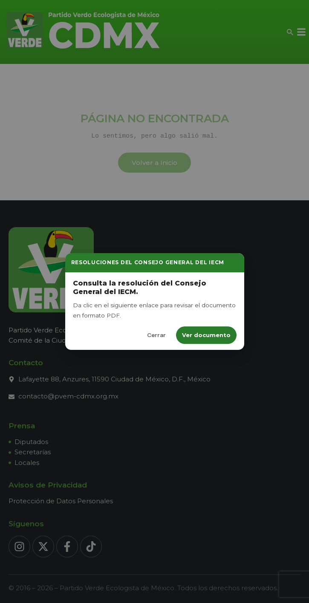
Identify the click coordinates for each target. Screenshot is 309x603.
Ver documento (206, 335)
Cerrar (156, 335)
